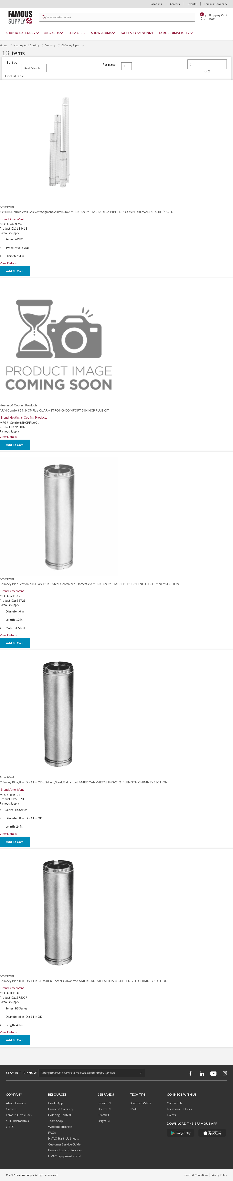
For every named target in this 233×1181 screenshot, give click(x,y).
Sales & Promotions (137, 33)
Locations (156, 3)
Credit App (55, 1103)
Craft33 (103, 1115)
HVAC (134, 1109)
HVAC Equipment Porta (64, 1156)
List (13, 76)
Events (192, 3)
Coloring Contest (59, 1115)
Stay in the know (21, 1072)
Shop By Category (21, 33)
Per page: (109, 64)
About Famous (16, 1103)
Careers (175, 3)
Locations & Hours (179, 1109)
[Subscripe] (139, 1073)
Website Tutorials (60, 1126)
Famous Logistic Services (65, 1150)
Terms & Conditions (196, 1175)
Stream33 (104, 1103)
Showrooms (101, 33)
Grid (8, 76)
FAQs (52, 1132)
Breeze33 (104, 1109)
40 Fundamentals (17, 1121)
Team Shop (55, 1121)
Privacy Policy (218, 1175)
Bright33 (104, 1121)
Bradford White (140, 1103)
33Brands (52, 33)
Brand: (12, 219)
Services (76, 33)
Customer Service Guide (64, 1144)
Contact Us (174, 1103)
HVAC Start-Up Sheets (63, 1138)
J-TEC (10, 1126)
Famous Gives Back (19, 1115)
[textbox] (116, 17)
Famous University (216, 3)
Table (20, 76)
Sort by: (12, 62)
